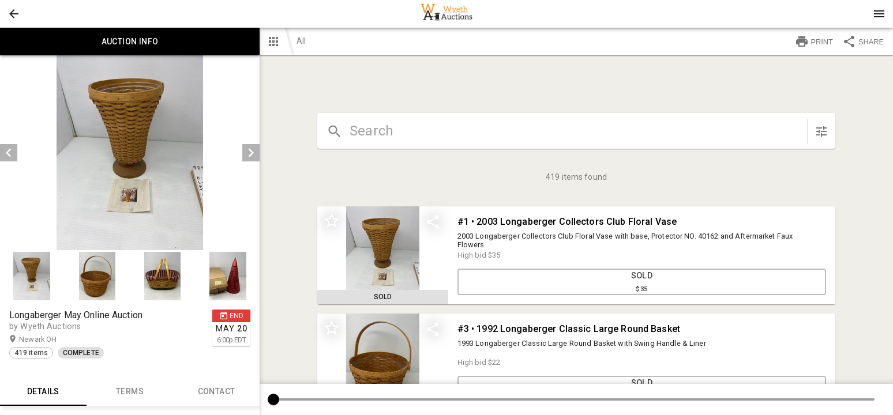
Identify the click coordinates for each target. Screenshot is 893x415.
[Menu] (879, 14)
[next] (251, 152)
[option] (130, 152)
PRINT (814, 41)
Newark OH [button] (49, 339)
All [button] (301, 41)
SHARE (863, 41)
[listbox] (130, 152)
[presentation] (446, 13)
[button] (14, 14)
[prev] (8, 152)
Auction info (130, 41)
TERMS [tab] (130, 392)
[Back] (14, 14)
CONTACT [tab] (216, 392)
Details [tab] (43, 392)
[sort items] (821, 131)
